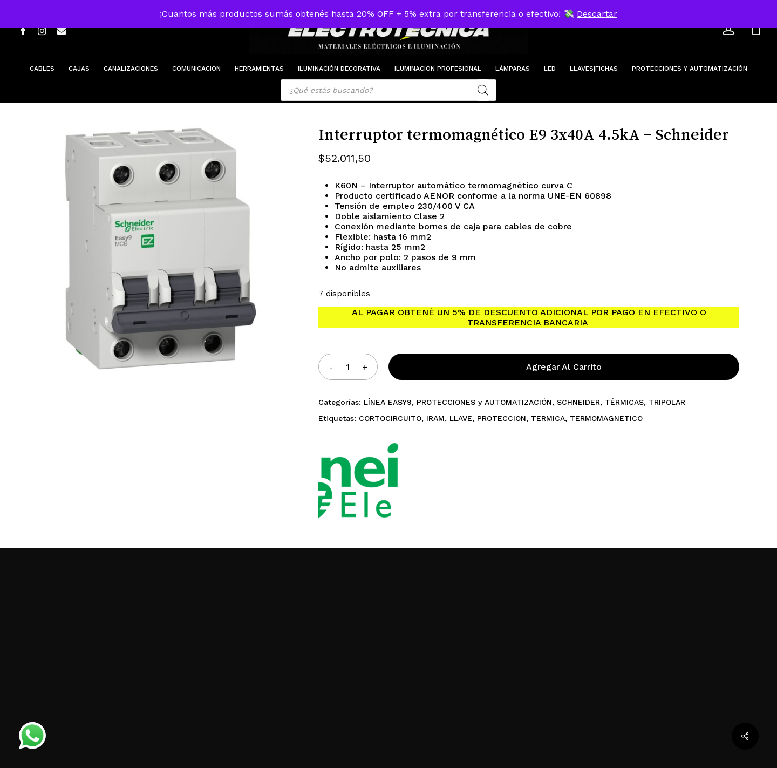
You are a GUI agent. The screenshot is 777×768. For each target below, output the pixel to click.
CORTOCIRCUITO (390, 418)
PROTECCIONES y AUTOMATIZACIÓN (484, 402)
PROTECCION (501, 418)
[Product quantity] (348, 366)
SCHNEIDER (578, 402)
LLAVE (460, 418)
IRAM (435, 418)
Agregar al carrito (564, 367)
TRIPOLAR (667, 402)
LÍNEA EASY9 (388, 402)
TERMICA (548, 418)
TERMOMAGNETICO (606, 418)
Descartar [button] (597, 14)
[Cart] (756, 30)
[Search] (482, 90)
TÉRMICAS (624, 402)
